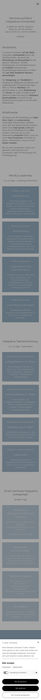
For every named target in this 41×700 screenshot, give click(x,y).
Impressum (6, 667)
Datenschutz (17, 667)
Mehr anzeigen (8, 663)
